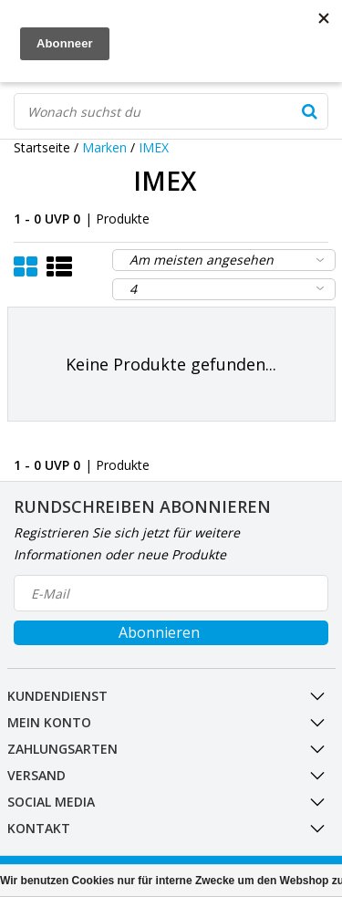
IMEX (154, 147)
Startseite (42, 147)
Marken (104, 147)
